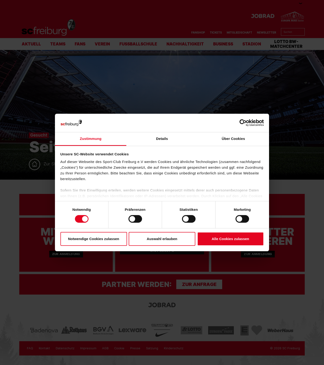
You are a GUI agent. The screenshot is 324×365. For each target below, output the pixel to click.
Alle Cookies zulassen (230, 239)
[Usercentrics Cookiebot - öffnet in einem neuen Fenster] (243, 123)
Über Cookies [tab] (233, 139)
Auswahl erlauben (162, 239)
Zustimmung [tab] (91, 139)
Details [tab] (162, 139)
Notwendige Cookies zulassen (93, 239)
